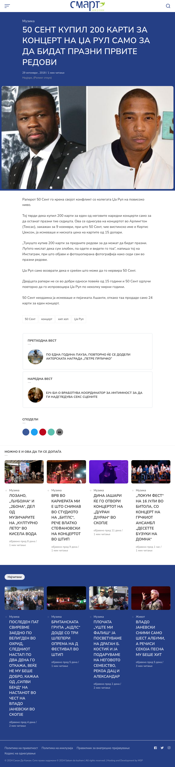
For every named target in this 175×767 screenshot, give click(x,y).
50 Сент (30, 319)
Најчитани (15, 577)
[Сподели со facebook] (25, 432)
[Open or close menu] (8, 6)
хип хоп (63, 319)
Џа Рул (79, 319)
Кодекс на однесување (20, 753)
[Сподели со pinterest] (42, 432)
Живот (140, 617)
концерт (46, 319)
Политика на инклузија (57, 748)
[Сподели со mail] (51, 432)
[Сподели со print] (59, 432)
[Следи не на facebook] (156, 748)
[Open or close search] (168, 6)
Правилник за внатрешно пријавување (103, 748)
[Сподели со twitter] (34, 432)
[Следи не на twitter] (162, 748)
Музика (28, 21)
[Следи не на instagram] (168, 748)
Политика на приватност (21, 748)
